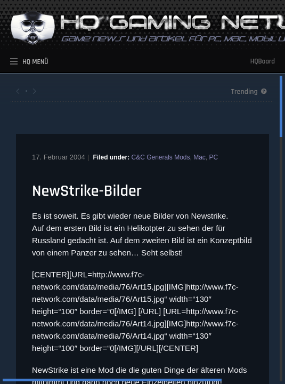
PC (213, 157)
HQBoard (262, 61)
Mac (199, 157)
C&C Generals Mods (160, 157)
